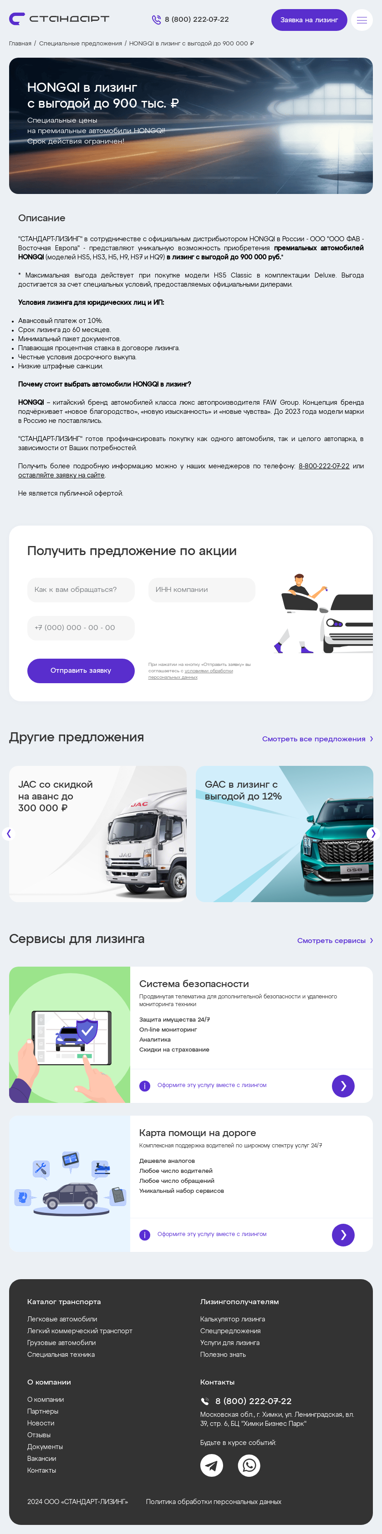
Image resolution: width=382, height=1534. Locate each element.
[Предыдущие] (8, 834)
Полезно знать (223, 1355)
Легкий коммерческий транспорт (79, 1331)
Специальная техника (61, 1355)
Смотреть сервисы (331, 941)
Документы (45, 1447)
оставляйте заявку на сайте (61, 475)
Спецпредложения (230, 1331)
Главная (20, 44)
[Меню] (362, 20)
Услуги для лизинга (230, 1343)
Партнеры (42, 1412)
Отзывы (39, 1435)
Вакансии (41, 1459)
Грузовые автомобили (61, 1343)
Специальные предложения (80, 44)
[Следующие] (373, 834)
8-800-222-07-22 (324, 466)
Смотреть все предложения (314, 739)
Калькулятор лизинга (232, 1319)
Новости (40, 1423)
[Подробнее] (343, 1086)
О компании (45, 1400)
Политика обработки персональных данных (213, 1502)
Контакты (41, 1471)
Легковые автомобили (62, 1319)
